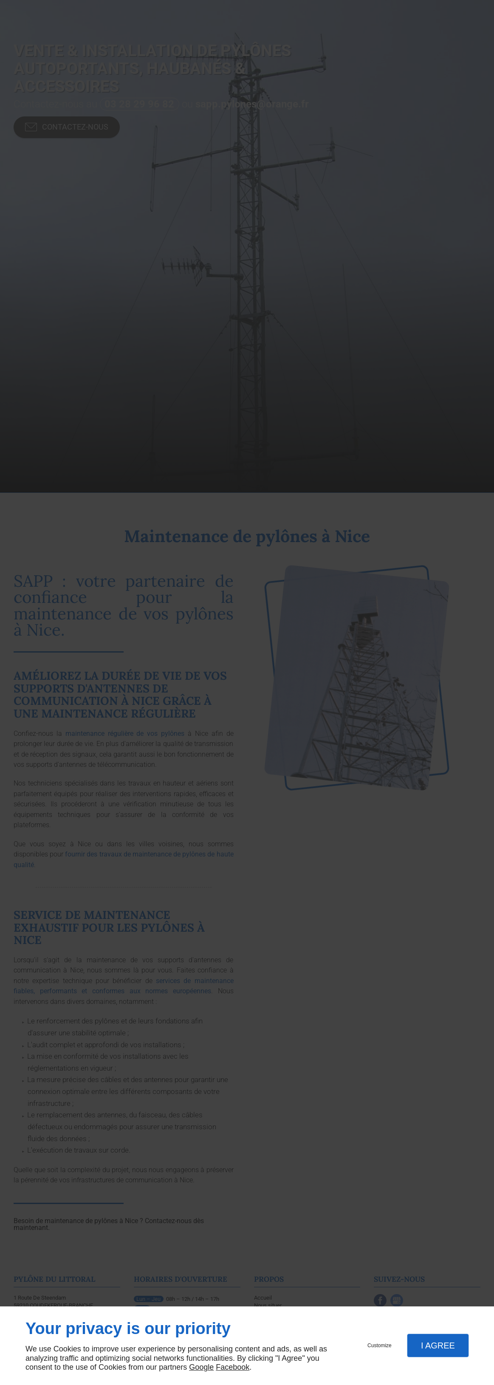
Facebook (232, 1367)
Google (201, 1367)
